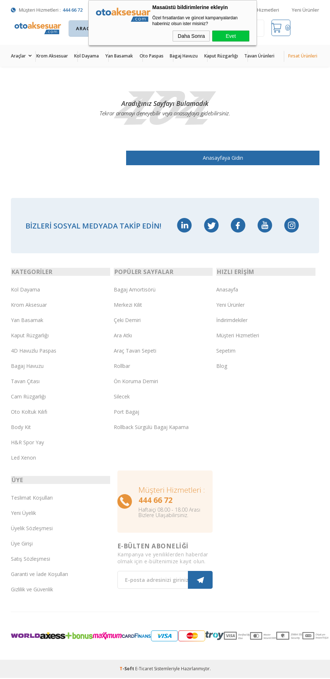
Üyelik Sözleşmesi (32, 529)
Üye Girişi (22, 544)
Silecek (122, 397)
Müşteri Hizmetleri (259, 10)
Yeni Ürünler (305, 10)
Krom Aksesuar (52, 56)
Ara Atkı (123, 336)
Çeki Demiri (127, 320)
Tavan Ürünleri (259, 56)
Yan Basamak (119, 56)
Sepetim (226, 351)
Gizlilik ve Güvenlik (32, 590)
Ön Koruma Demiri (136, 381)
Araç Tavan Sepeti (135, 351)
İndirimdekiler (232, 320)
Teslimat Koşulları (32, 499)
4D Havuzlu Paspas (33, 351)
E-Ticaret (144, 670)
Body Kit (21, 427)
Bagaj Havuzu (184, 56)
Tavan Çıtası (25, 381)
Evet (231, 36)
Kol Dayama (86, 56)
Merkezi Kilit (128, 305)
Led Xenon (23, 458)
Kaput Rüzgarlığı (221, 56)
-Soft (127, 670)
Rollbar (122, 366)
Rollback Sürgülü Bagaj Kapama (151, 427)
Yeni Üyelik (23, 514)
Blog (221, 366)
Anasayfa (227, 290)
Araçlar (18, 56)
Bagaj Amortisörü (135, 290)
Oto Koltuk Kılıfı (29, 412)
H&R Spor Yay (27, 443)
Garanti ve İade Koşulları (39, 575)
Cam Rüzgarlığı (28, 397)
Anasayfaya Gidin (229, 157)
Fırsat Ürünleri (302, 56)
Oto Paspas (152, 56)
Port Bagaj (126, 412)
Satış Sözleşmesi (30, 560)
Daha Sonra (191, 36)
